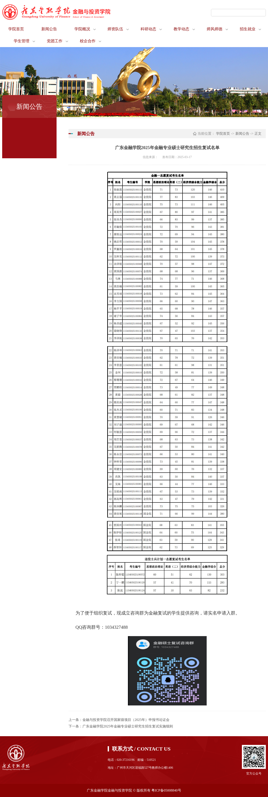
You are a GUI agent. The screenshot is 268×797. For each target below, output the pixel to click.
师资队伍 (115, 29)
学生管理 (21, 41)
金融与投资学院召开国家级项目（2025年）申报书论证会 (125, 720)
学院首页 (16, 29)
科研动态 (148, 29)
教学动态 (181, 29)
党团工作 (54, 41)
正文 (258, 133)
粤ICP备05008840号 (166, 790)
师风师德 (214, 29)
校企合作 (87, 41)
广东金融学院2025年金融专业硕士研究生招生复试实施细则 (127, 726)
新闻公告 (49, 29)
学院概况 (82, 29)
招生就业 (247, 29)
